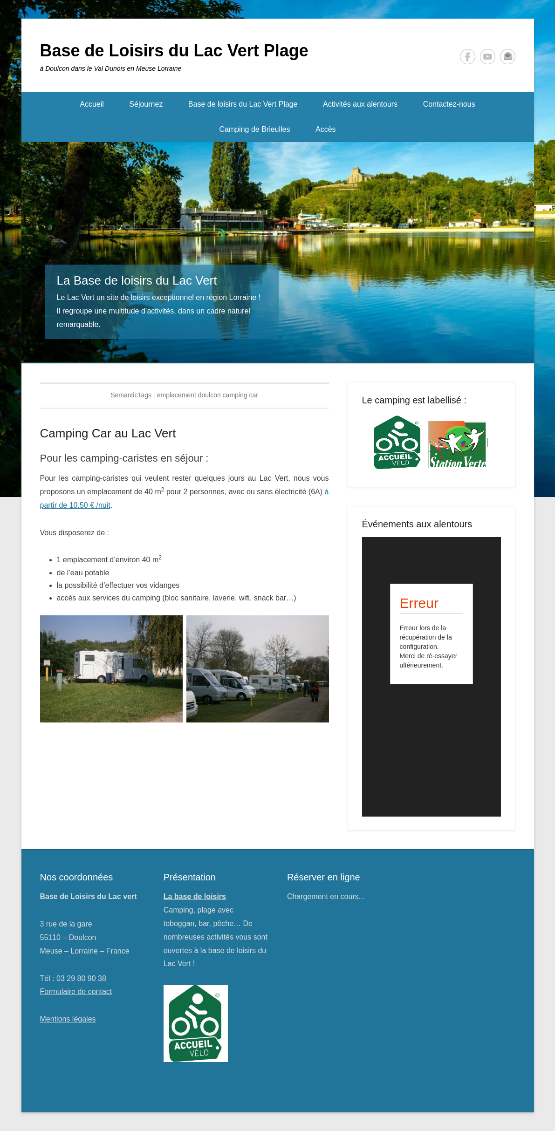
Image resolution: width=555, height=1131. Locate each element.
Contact (507, 56)
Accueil (92, 104)
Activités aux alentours (360, 104)
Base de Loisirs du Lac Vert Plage (174, 50)
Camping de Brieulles (254, 129)
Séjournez (146, 104)
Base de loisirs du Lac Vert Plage (243, 104)
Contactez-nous (449, 104)
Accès (325, 129)
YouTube (487, 56)
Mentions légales (68, 1019)
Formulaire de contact (76, 991)
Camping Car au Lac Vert (108, 433)
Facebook (467, 56)
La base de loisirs (195, 896)
